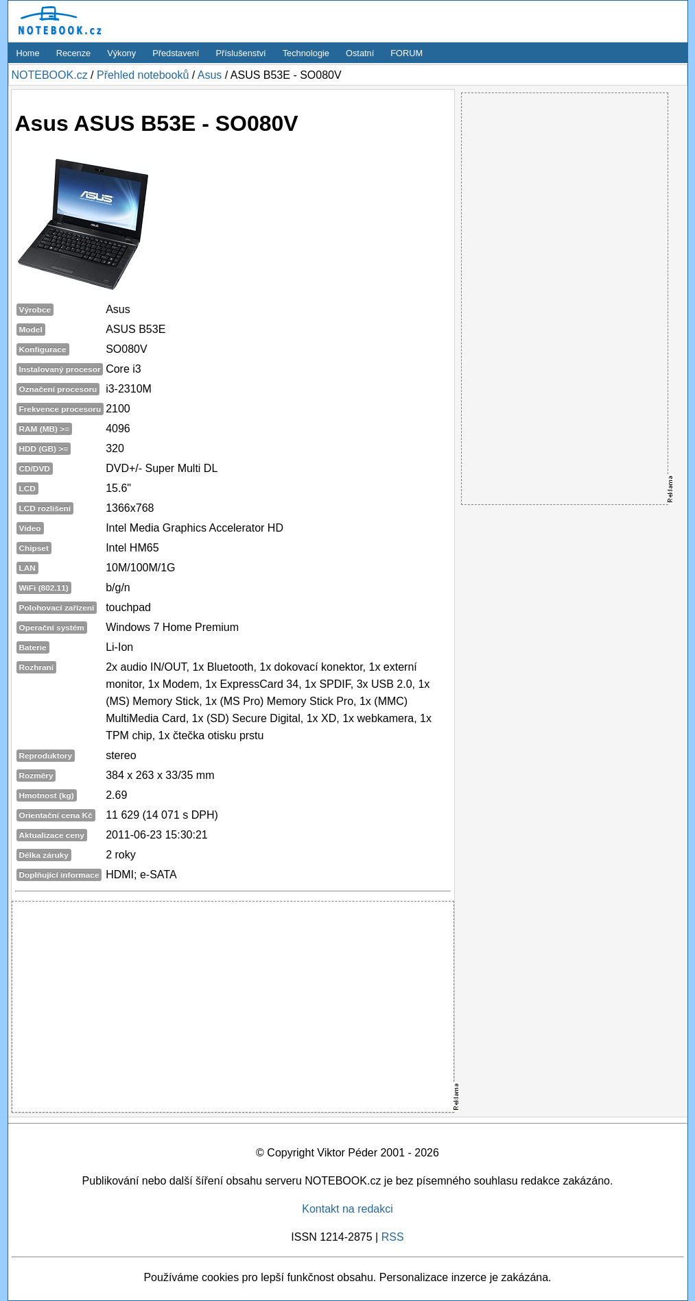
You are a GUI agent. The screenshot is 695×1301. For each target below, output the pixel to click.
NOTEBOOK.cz (50, 75)
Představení (175, 53)
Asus (210, 75)
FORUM (406, 53)
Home (28, 53)
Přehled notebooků (143, 75)
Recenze (73, 53)
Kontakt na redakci (347, 1209)
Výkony (121, 53)
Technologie (306, 53)
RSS (392, 1237)
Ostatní (360, 53)
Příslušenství (240, 53)
